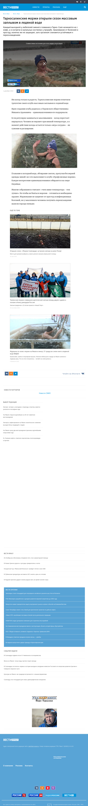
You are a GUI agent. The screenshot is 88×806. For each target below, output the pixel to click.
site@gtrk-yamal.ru (33, 746)
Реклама (56, 7)
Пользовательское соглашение (59, 757)
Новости (35, 7)
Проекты (46, 7)
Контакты (29, 766)
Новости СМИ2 (45, 393)
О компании (8, 766)
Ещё (64, 7)
